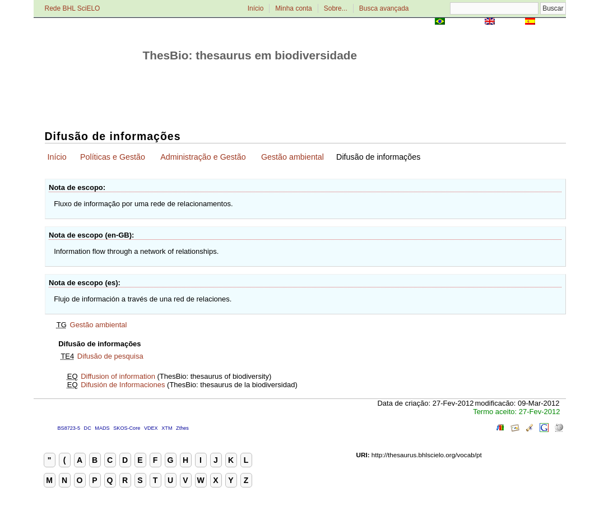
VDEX (151, 428)
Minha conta (293, 8)
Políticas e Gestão (112, 156)
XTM (166, 428)
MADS (102, 428)
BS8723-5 (69, 428)
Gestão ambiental (292, 156)
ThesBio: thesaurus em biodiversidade (250, 55)
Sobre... (335, 8)
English (510, 22)
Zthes (182, 428)
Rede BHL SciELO (72, 8)
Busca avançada (384, 8)
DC (87, 428)
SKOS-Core (126, 428)
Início (256, 8)
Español (551, 22)
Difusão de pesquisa (110, 356)
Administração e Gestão (203, 156)
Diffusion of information (118, 376)
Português (464, 22)
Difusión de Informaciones (123, 384)
